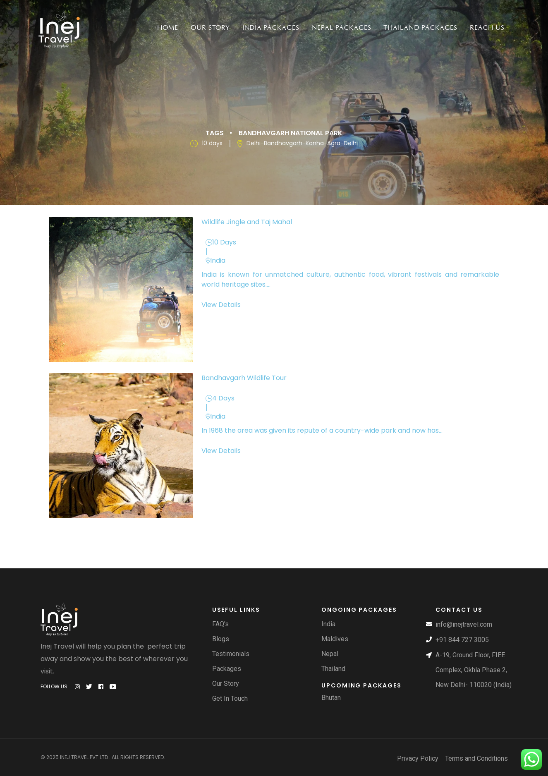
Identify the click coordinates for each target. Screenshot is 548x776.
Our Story (210, 27)
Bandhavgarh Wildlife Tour (244, 377)
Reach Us (487, 27)
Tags (215, 132)
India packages (270, 27)
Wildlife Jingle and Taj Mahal (246, 221)
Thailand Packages (420, 27)
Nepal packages (341, 27)
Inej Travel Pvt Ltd (84, 756)
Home (167, 27)
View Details (221, 304)
